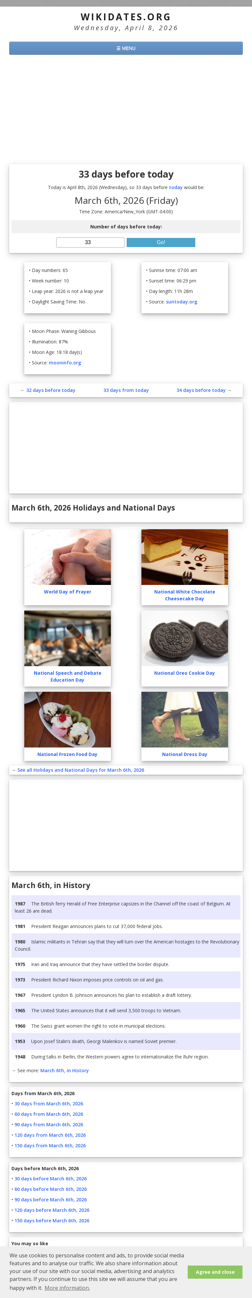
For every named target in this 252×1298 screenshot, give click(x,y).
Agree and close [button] (215, 1272)
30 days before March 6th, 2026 (50, 1178)
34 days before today (201, 390)
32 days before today (50, 390)
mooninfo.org (65, 362)
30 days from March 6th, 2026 (48, 1103)
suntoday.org (181, 302)
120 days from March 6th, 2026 (50, 1135)
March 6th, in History (64, 1070)
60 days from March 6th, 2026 (48, 1114)
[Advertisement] (126, 110)
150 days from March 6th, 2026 (50, 1145)
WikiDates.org (126, 16)
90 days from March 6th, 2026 (48, 1124)
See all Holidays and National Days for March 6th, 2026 (80, 770)
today (176, 187)
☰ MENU (126, 48)
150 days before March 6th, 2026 (51, 1220)
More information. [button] (67, 1287)
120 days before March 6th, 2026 (51, 1210)
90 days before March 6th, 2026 (50, 1199)
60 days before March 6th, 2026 (50, 1189)
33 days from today (126, 390)
